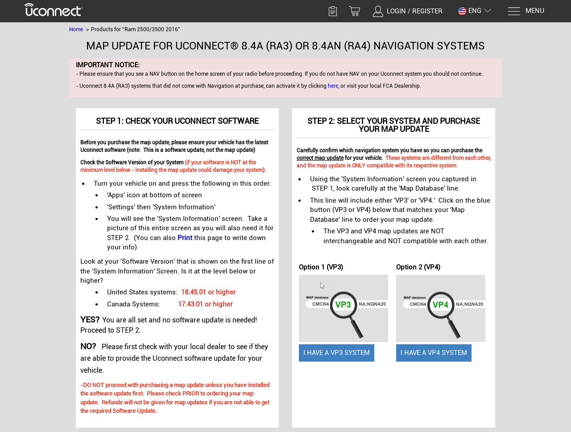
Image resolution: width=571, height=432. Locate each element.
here (333, 86)
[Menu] (525, 11)
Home (76, 29)
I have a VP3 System (336, 353)
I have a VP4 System (434, 353)
